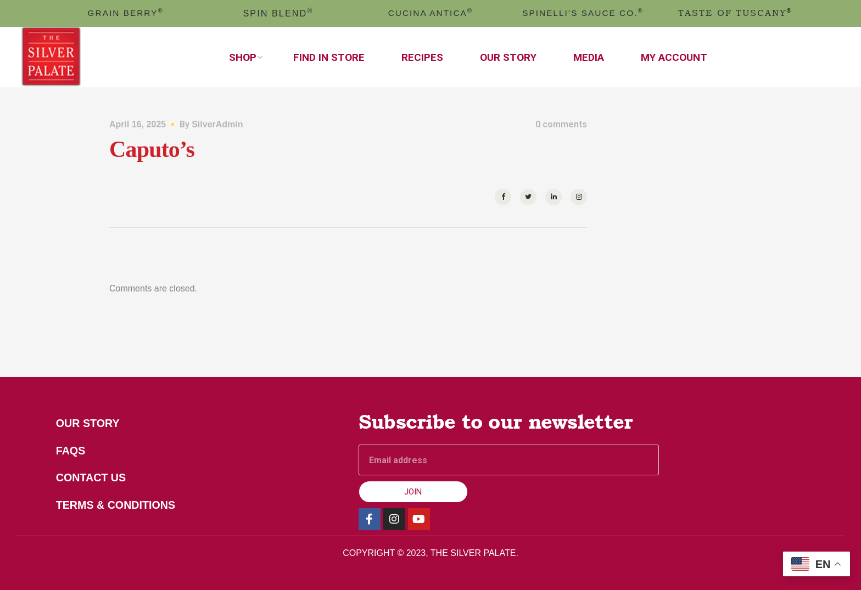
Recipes (422, 57)
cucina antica (430, 13)
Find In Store (329, 57)
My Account (674, 57)
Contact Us (92, 479)
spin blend (278, 13)
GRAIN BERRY (125, 13)
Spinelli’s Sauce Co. (583, 13)
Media (588, 57)
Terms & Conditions (117, 506)
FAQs (71, 451)
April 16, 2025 (137, 124)
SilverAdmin (217, 124)
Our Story (508, 57)
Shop (242, 57)
